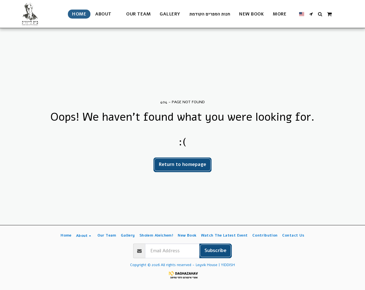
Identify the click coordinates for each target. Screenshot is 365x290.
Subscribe (215, 250)
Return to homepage (182, 164)
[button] (106, 14)
